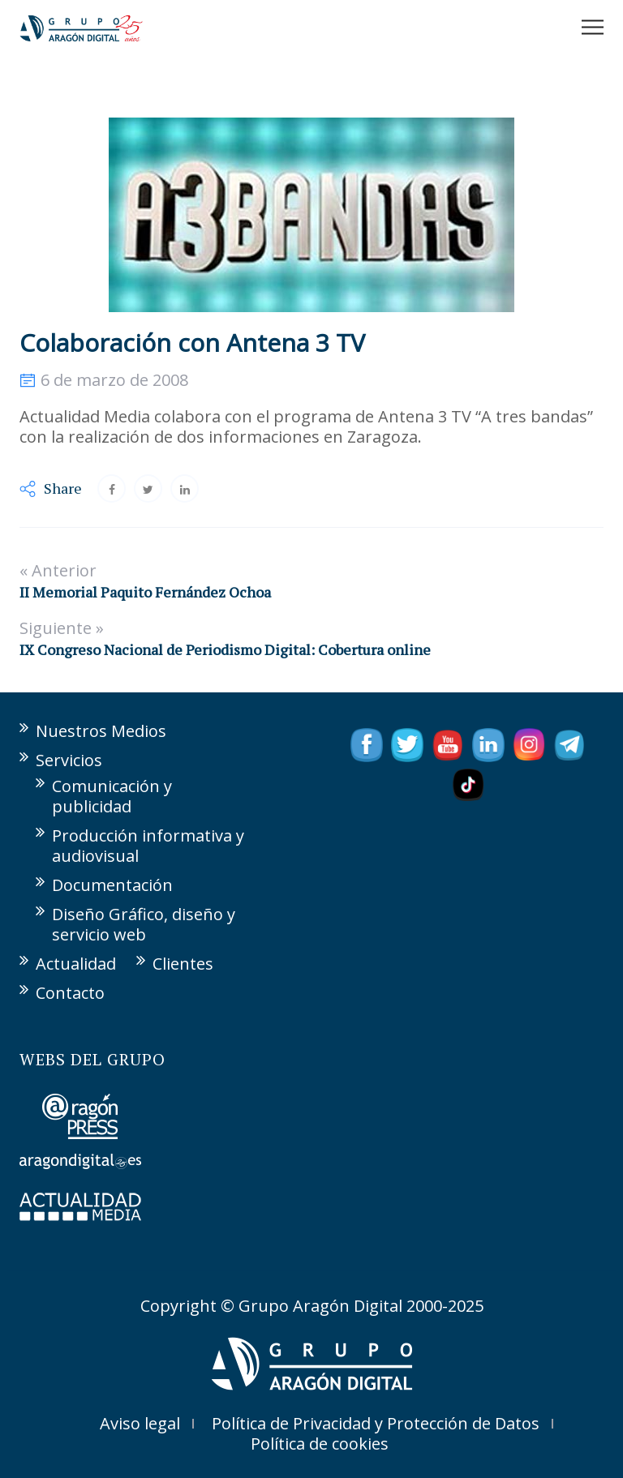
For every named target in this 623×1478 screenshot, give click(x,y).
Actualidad (76, 964)
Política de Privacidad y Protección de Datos (375, 1423)
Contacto (70, 993)
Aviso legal (140, 1423)
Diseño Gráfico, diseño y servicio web (143, 924)
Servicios (69, 760)
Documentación (112, 885)
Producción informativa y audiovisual (148, 846)
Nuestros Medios (101, 731)
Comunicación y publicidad (112, 796)
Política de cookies (320, 1443)
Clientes (183, 964)
